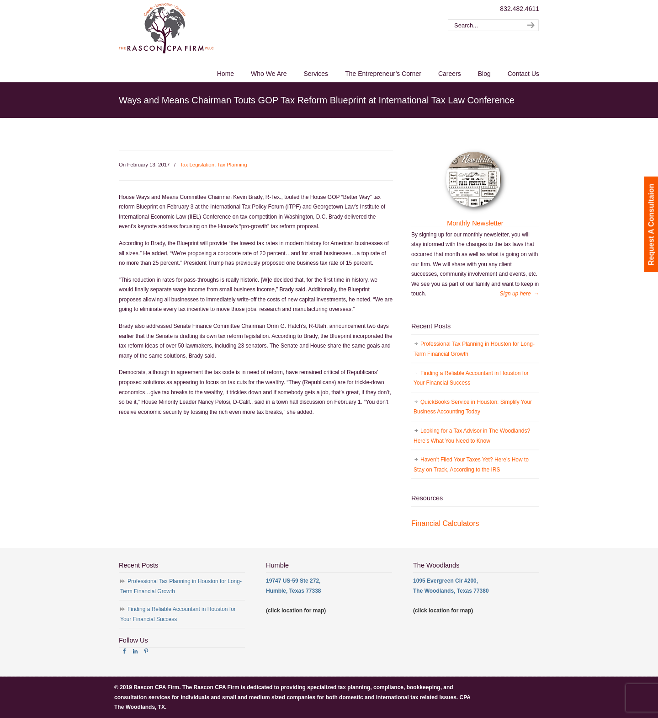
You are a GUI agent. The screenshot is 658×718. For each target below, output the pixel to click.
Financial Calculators (445, 523)
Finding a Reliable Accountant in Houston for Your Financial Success (471, 378)
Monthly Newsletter (475, 223)
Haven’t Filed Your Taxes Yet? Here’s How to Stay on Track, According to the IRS (471, 464)
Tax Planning (232, 164)
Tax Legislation (197, 164)
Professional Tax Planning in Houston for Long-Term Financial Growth (474, 349)
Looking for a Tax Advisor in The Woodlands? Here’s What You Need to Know (472, 436)
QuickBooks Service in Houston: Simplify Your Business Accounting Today (473, 407)
